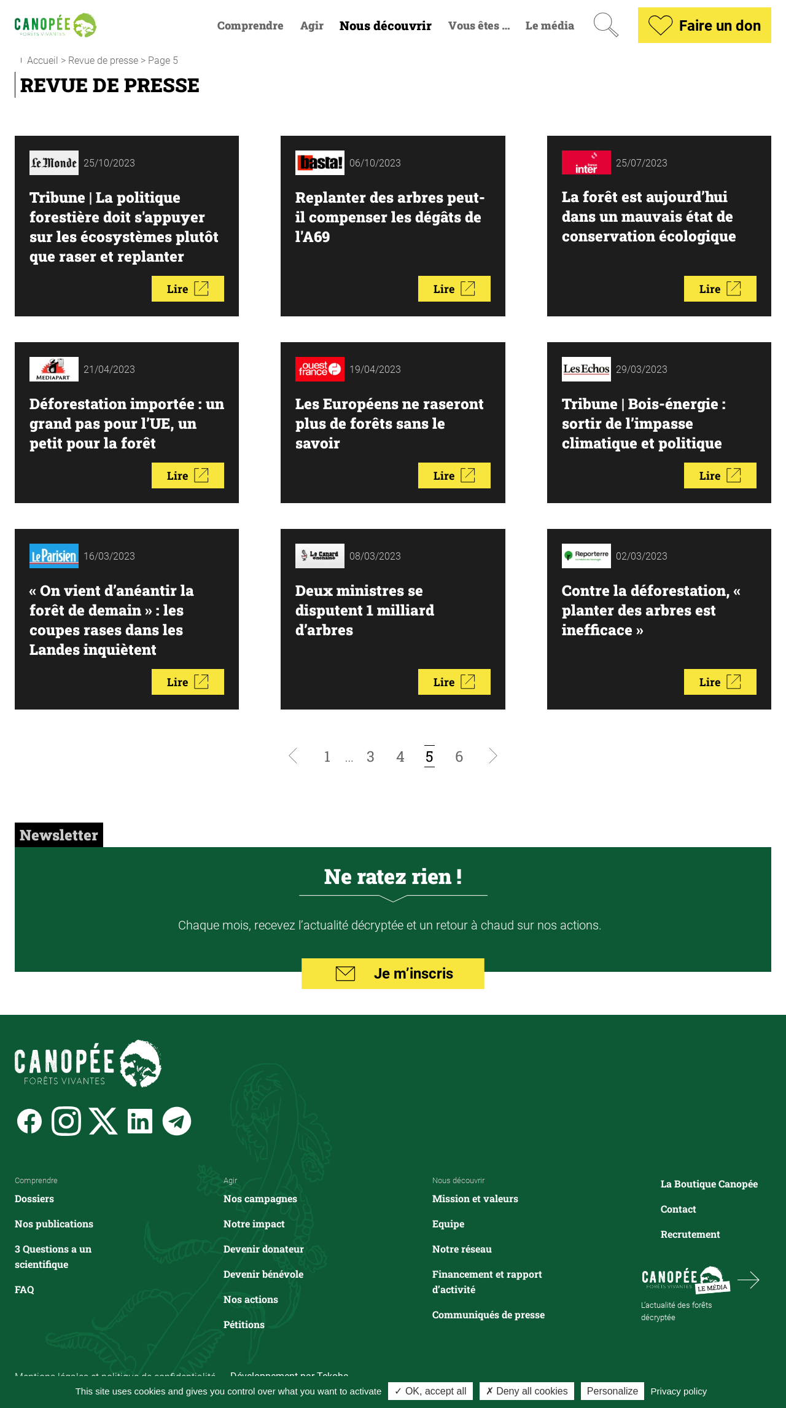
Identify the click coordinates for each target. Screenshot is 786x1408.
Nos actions (251, 1299)
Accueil (42, 59)
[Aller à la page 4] (400, 756)
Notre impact (254, 1223)
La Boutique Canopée (709, 1183)
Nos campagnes (260, 1198)
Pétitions (244, 1324)
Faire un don (704, 25)
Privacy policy (679, 1391)
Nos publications (54, 1223)
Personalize (613, 1391)
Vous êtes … (479, 25)
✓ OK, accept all (430, 1391)
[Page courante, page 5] (430, 756)
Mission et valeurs (475, 1198)
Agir (312, 25)
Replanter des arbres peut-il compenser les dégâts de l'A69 (390, 216)
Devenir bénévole (263, 1273)
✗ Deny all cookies (527, 1391)
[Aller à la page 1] (327, 756)
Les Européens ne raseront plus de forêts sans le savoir (389, 423)
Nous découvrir (386, 25)
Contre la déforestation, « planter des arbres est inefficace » (651, 610)
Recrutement (690, 1233)
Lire (188, 288)
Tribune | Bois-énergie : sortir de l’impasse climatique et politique (644, 423)
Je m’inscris (393, 973)
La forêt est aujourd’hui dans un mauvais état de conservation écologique (649, 216)
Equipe (448, 1223)
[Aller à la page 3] (371, 756)
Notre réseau (462, 1248)
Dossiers (34, 1198)
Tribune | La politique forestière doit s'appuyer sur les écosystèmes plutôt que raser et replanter (124, 226)
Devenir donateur (264, 1248)
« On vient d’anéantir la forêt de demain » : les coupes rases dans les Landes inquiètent (111, 620)
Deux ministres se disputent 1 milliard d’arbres (364, 610)
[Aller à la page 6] (459, 756)
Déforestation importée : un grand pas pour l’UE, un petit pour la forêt (126, 423)
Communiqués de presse (488, 1314)
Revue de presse (103, 59)
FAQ (24, 1289)
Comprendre (250, 25)
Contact (678, 1208)
